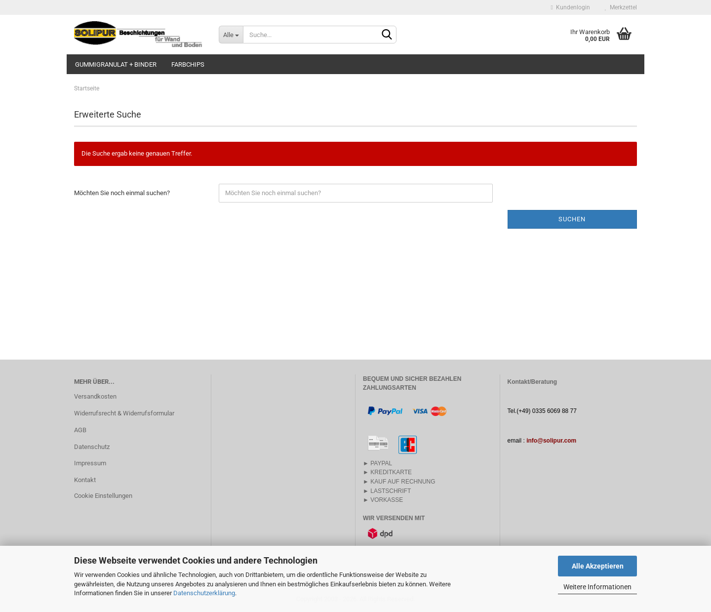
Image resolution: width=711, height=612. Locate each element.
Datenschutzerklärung (204, 593)
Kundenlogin (570, 7)
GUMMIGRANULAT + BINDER (116, 64)
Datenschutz (92, 446)
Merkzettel (621, 7)
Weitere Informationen (597, 587)
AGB (80, 430)
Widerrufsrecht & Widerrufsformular (124, 413)
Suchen (572, 219)
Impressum (90, 463)
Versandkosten (95, 396)
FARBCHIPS (187, 64)
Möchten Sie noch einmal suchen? (122, 193)
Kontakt (85, 480)
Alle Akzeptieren (598, 566)
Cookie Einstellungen (103, 495)
